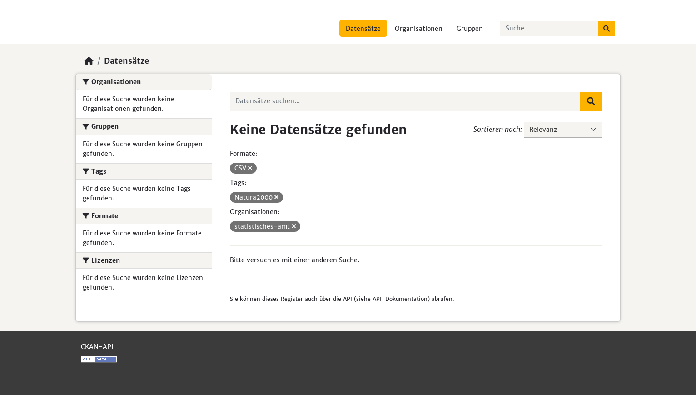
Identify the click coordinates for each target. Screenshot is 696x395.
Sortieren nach (496, 129)
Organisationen (418, 29)
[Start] (89, 61)
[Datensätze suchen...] (549, 28)
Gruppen (470, 29)
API (347, 298)
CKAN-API (97, 347)
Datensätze (363, 29)
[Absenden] (606, 28)
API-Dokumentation (400, 298)
